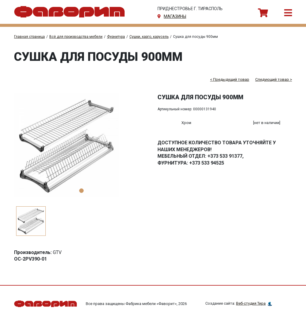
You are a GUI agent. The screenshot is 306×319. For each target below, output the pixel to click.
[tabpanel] (81, 145)
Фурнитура (116, 37)
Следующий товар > (273, 79)
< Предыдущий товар (229, 79)
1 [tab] (81, 190)
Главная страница (29, 37)
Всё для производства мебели (75, 37)
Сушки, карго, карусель (149, 37)
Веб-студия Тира (251, 303)
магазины (175, 16)
